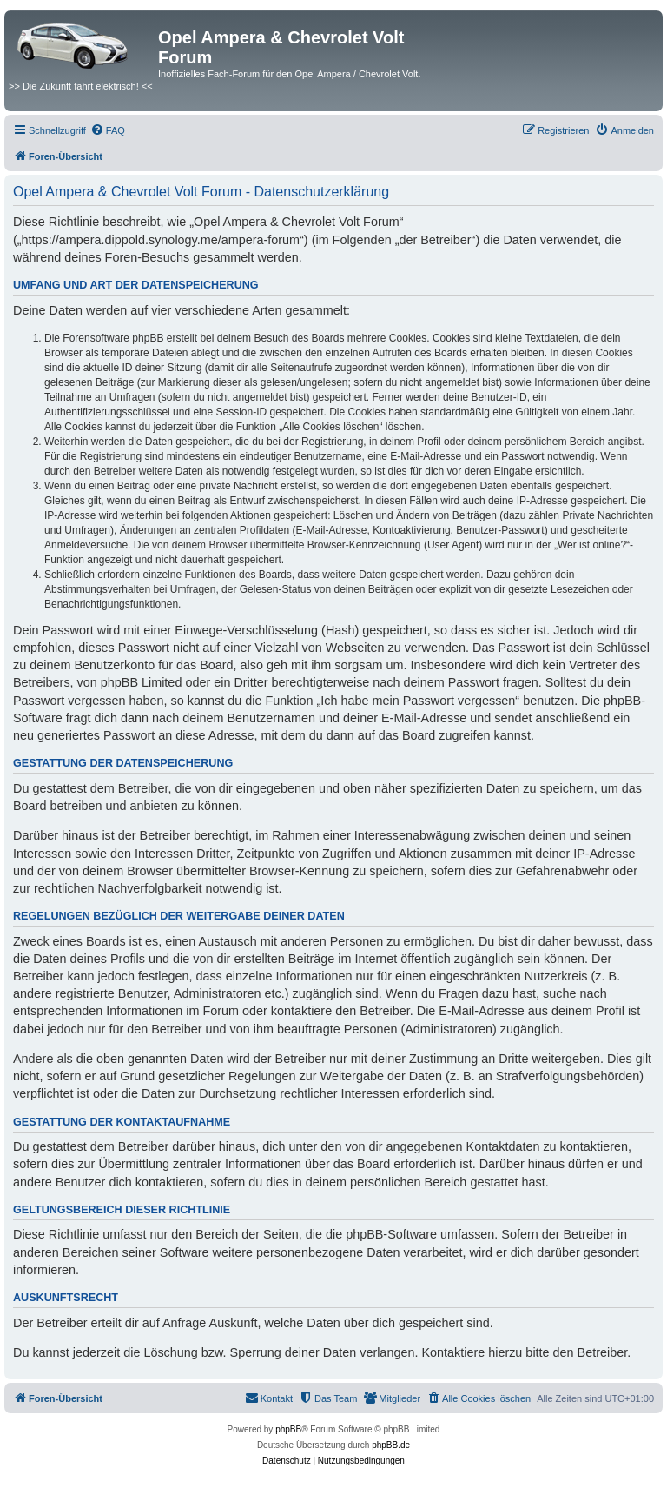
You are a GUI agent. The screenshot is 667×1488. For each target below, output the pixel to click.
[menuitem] (107, 130)
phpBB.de (391, 1445)
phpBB (288, 1429)
